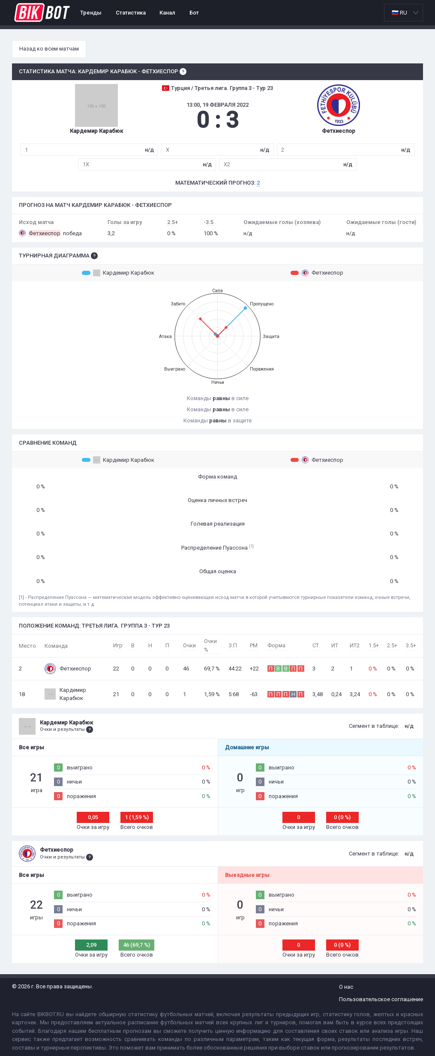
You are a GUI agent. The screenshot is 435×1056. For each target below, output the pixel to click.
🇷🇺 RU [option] (399, 12)
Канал (167, 12)
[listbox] (403, 12)
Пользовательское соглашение (381, 999)
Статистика (131, 12)
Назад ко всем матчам (49, 48)
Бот (194, 12)
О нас (346, 987)
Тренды (91, 12)
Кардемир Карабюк (118, 272)
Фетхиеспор (317, 272)
